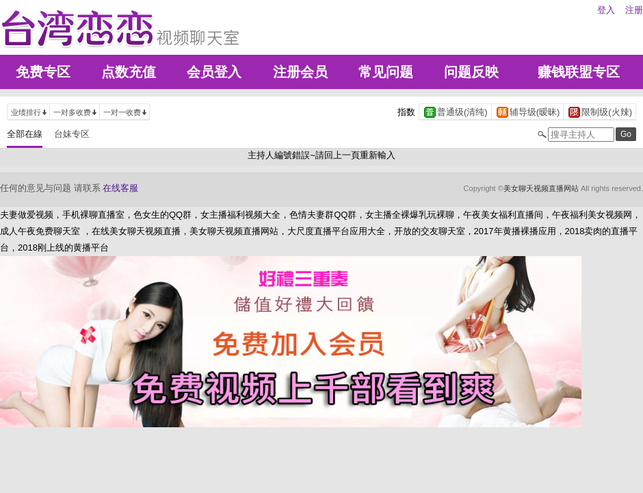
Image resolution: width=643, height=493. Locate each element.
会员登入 (214, 71)
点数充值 (128, 71)
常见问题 (385, 71)
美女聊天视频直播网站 (541, 188)
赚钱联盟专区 (579, 71)
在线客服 (120, 188)
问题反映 (471, 71)
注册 (634, 10)
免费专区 (43, 71)
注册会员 (300, 71)
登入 (606, 10)
